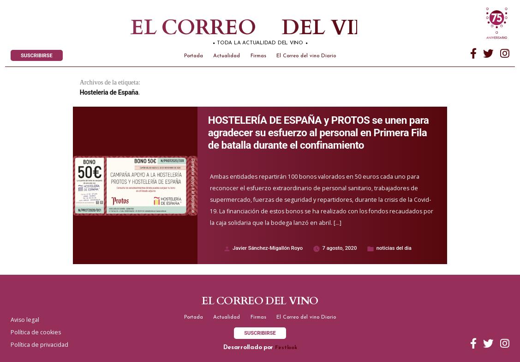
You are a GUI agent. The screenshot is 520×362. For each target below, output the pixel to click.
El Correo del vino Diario (306, 56)
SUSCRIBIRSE (37, 56)
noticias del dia (394, 248)
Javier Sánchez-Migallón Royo (268, 248)
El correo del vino (231, 27)
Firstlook (286, 347)
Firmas (258, 56)
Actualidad (226, 56)
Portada (193, 56)
